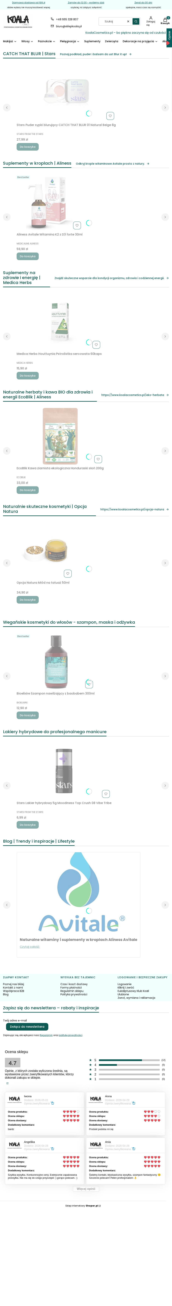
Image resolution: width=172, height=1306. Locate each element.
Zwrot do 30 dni (143, 2)
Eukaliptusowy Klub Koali (133, 991)
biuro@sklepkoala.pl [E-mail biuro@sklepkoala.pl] (69, 26)
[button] (136, 21)
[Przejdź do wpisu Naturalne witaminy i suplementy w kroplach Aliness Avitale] (78, 892)
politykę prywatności (70, 1035)
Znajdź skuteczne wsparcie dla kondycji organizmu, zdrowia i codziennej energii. (112, 278)
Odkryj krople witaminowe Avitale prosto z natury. (113, 164)
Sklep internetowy (81, 1205)
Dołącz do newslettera (27, 1026)
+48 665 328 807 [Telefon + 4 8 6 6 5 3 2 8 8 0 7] (67, 19)
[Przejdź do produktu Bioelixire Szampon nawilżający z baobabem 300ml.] (55, 661)
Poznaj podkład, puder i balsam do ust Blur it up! (96, 54)
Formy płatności (71, 987)
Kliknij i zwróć (126, 987)
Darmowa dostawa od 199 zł (28, 2)
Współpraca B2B (13, 991)
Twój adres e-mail (15, 1020)
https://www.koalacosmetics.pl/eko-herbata (135, 395)
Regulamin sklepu (71, 991)
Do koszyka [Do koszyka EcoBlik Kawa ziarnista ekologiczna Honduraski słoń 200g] (27, 490)
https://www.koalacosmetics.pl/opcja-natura (134, 509)
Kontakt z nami (13, 987)
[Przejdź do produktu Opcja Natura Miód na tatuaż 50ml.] (45, 550)
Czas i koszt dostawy (74, 984)
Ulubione (123, 994)
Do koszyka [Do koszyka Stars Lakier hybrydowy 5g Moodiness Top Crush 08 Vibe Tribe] (27, 825)
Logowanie (125, 984)
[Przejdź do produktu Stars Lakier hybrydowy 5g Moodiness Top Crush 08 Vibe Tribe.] (64, 771)
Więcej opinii (86, 1188)
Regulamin (46, 1035)
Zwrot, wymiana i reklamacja (136, 998)
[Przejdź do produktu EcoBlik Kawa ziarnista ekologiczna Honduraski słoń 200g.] (60, 436)
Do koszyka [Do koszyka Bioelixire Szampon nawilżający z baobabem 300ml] (27, 715)
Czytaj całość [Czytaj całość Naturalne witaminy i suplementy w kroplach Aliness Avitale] (30, 947)
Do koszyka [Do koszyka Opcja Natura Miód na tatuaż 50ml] (27, 600)
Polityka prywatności (73, 994)
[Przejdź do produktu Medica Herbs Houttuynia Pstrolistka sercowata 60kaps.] (59, 321)
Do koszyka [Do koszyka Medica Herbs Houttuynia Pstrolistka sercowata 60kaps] (27, 376)
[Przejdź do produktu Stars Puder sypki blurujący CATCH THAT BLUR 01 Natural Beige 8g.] (66, 93)
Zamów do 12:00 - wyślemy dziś (86, 2)
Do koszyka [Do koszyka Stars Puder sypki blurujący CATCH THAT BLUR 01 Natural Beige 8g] (27, 147)
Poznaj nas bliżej (13, 984)
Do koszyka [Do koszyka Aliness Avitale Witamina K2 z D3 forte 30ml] (27, 256)
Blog (5, 994)
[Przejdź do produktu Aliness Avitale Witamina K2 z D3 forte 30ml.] (49, 202)
